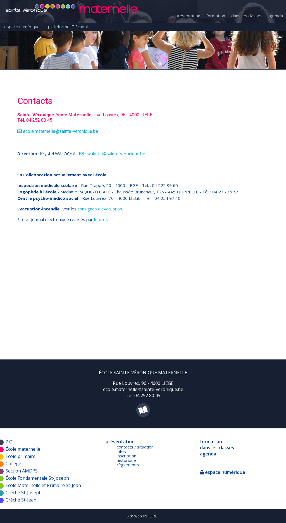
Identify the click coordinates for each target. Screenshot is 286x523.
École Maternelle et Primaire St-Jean (43, 485)
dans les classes (247, 15)
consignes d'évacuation (100, 209)
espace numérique (22, 26)
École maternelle (23, 449)
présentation (187, 15)
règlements (128, 464)
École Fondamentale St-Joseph (37, 478)
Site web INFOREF (143, 516)
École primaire (20, 456)
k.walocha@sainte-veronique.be (112, 153)
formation (215, 15)
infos (121, 451)
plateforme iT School (68, 26)
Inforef (100, 219)
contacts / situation (135, 447)
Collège (13, 463)
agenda (276, 15)
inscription (126, 456)
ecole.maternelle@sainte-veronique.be (57, 131)
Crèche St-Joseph (24, 493)
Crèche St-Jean (21, 500)
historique (126, 460)
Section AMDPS (22, 471)
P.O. (9, 442)
